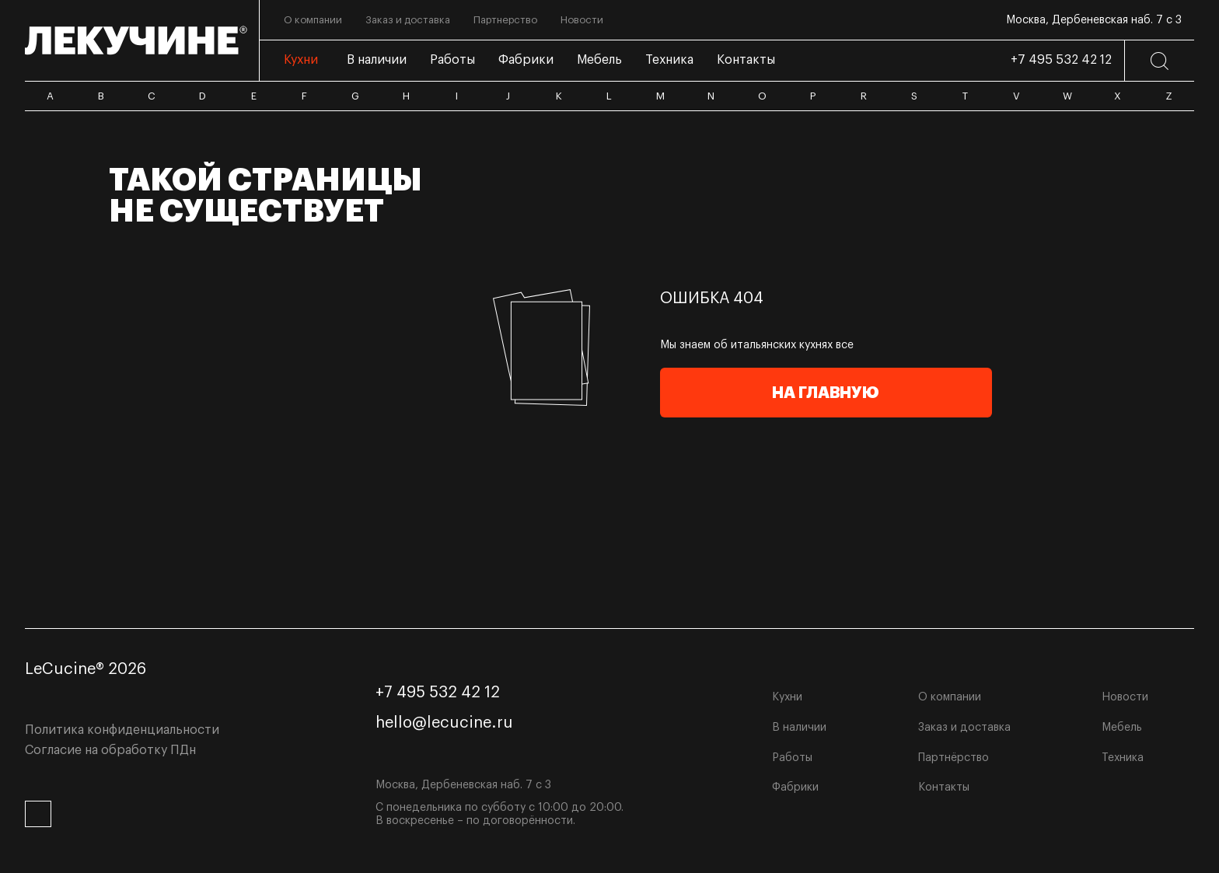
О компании (949, 697)
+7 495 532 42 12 (1061, 60)
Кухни (787, 697)
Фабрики (795, 787)
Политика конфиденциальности (122, 730)
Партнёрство (953, 758)
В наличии (799, 727)
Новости (1125, 697)
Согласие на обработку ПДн (110, 750)
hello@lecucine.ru (444, 723)
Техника (1123, 758)
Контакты (943, 787)
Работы (792, 758)
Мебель (1122, 727)
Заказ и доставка (964, 727)
